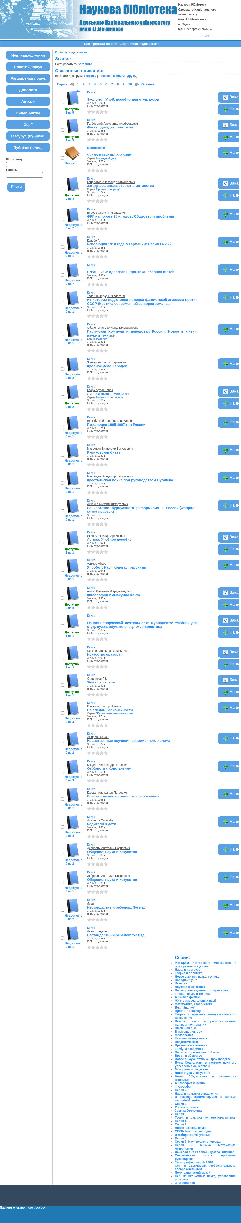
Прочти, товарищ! (108, 189)
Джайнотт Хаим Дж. (100, 820)
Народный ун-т (106, 158)
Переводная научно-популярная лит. (202, 990)
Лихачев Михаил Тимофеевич (107, 504)
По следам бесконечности (110, 710)
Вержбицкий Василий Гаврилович (110, 421)
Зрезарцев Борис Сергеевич (106, 362)
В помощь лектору (188, 1031)
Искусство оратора (103, 654)
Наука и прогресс (187, 969)
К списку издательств (71, 52)
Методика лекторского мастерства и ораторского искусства (205, 964)
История (101, 338)
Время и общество (188, 1055)
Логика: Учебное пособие (109, 539)
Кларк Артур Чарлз (100, 390)
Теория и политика (188, 973)
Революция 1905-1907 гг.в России (116, 425)
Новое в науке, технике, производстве (203, 1059)
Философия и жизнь (190, 1083)
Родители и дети (101, 824)
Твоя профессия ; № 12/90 (194, 1162)
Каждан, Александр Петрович (107, 765)
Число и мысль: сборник (109, 155)
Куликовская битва (103, 452)
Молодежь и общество (191, 1069)
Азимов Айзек (96, 563)
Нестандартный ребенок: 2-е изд (115, 935)
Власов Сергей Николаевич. (106, 212)
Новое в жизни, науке (190, 1128)
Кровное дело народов (107, 366)
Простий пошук (28, 67)
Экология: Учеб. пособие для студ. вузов (123, 99)
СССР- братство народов (193, 1131)
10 (130, 84)
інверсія (105, 76)
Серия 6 (180, 1114)
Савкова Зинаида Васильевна (107, 651)
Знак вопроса (185, 1183)
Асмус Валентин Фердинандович (109, 591)
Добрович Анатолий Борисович (108, 848)
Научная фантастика (109, 397)
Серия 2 (180, 1090)
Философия (183, 1086)
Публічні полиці (28, 147)
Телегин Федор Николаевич (106, 296)
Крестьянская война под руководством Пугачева (130, 480)
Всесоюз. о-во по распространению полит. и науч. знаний (205, 1023)
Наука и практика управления (196, 1093)
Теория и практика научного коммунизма (205, 1117)
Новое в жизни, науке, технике (197, 976)
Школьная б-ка (185, 1028)
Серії (28, 124)
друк (130, 76)
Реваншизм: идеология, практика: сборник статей (131, 272)
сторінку (90, 76)
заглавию (85, 64)
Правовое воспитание (191, 1045)
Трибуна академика (189, 1049)
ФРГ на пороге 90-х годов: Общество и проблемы (130, 216)
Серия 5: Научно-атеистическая (198, 1141)
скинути (119, 76)
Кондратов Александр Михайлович (111, 182)
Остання (148, 84)
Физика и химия (186, 1107)
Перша (62, 84)
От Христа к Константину (109, 768)
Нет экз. (70, 163)
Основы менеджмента (191, 1038)
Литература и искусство (192, 1073)
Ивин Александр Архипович (106, 536)
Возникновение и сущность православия (123, 796)
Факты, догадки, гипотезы (110, 127)
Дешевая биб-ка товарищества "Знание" (204, 1152)
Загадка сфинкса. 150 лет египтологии (120, 186)
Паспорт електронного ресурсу (22, 1207)
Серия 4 (180, 1121)
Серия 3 (180, 1104)
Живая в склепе (101, 682)
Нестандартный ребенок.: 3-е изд (116, 907)
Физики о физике (187, 997)
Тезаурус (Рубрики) (28, 136)
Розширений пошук (28, 78)
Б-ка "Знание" (185, 1007)
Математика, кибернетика (193, 1004)
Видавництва (28, 113)
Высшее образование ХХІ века (197, 1052)
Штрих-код (14, 159)
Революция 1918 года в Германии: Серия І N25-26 (130, 244)
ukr (207, 36)
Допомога (28, 90)
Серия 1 (180, 1124)
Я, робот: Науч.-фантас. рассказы (116, 567)
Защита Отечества (188, 1110)
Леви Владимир (98, 931)
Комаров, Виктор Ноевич (104, 706)
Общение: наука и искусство (112, 852)
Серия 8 (180, 1138)
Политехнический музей (192, 1172)
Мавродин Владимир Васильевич (110, 448)
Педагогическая (186, 1042)
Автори (28, 101)
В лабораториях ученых (192, 1135)
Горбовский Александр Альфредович (112, 123)
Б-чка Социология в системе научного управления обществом (205, 1064)
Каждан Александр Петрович (107, 792)
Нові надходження (28, 55)
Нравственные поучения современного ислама (128, 741)
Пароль (11, 169)
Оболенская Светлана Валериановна (112, 327)
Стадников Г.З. (97, 678)
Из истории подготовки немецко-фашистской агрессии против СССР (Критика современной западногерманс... (142, 302)
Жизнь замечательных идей (114, 713)
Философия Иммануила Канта (113, 595)
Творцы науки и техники (193, 993)
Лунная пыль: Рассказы (108, 394)
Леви (90, 903)
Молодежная (184, 1035)
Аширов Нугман (98, 737)
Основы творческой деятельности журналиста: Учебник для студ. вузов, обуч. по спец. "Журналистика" (142, 625)
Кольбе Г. (93, 240)
